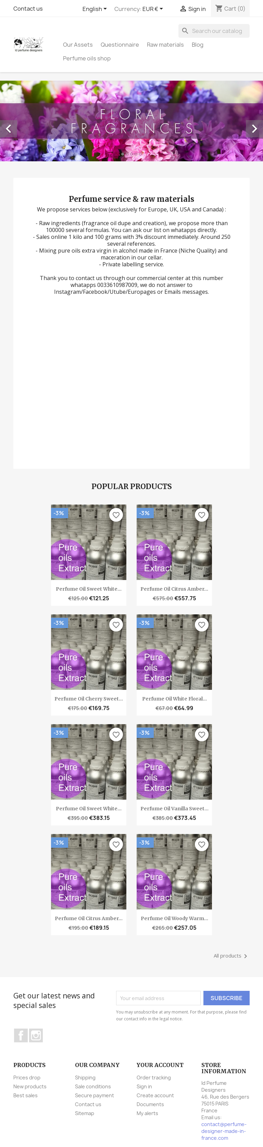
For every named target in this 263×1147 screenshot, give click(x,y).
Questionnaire (120, 44)
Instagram (36, 1035)
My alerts (147, 1113)
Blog (197, 44)
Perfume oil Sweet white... (89, 589)
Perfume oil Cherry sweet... (88, 699)
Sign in (144, 1086)
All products (232, 956)
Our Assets (78, 44)
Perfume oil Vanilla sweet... (174, 809)
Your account (160, 1065)
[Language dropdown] (96, 9)
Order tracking (154, 1077)
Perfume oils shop (87, 58)
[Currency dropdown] (153, 9)
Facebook (21, 1035)
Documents (150, 1104)
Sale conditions (93, 1086)
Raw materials (165, 44)
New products (30, 1086)
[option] (131, 121)
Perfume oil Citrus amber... (174, 589)
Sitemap (84, 1113)
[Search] (214, 31)
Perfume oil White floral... (174, 699)
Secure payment (94, 1095)
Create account (155, 1095)
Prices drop (26, 1077)
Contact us (28, 8)
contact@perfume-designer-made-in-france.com (224, 1131)
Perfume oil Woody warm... (174, 918)
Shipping (85, 1077)
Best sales (25, 1095)
